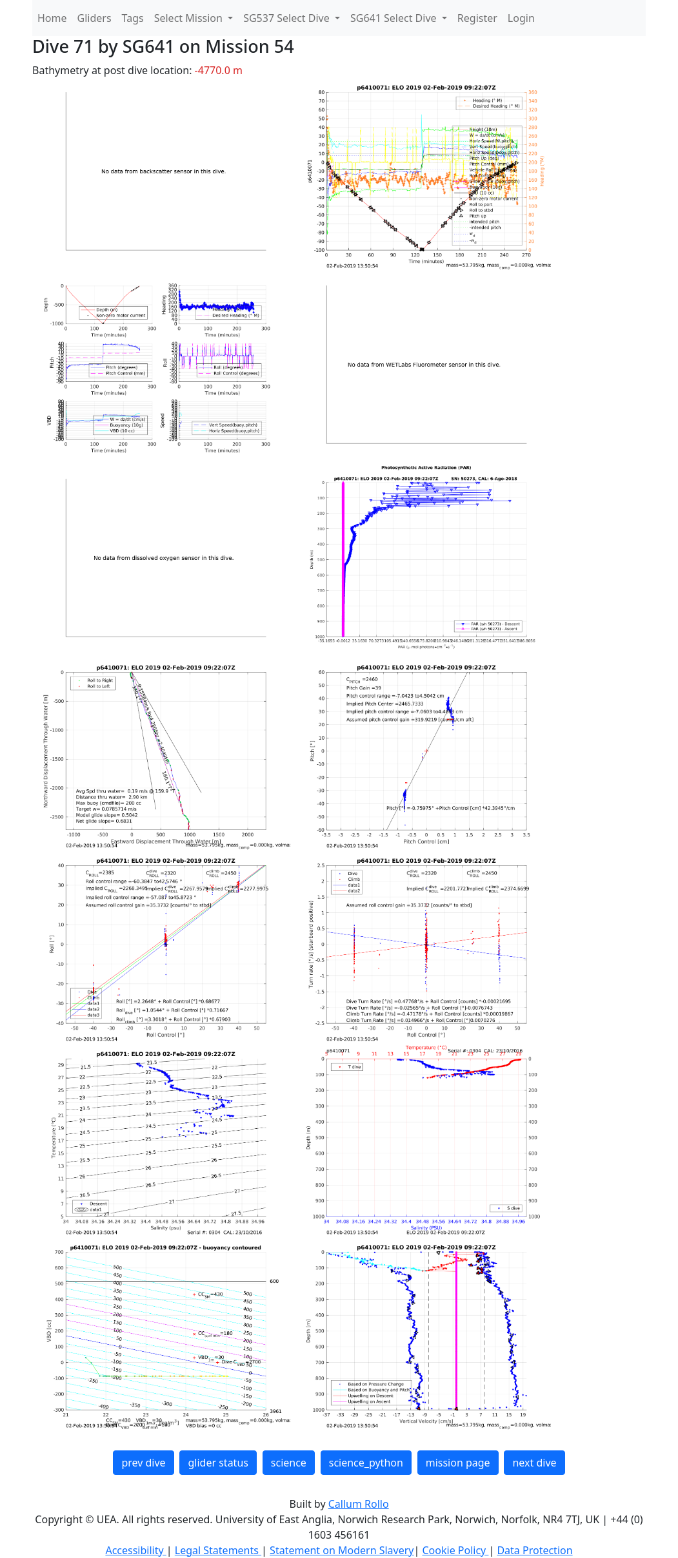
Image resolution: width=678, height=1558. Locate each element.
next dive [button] (534, 1463)
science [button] (288, 1463)
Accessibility (135, 1550)
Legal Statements (218, 1550)
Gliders (94, 18)
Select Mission (189, 18)
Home (52, 18)
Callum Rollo (358, 1504)
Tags (133, 18)
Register (477, 18)
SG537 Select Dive (287, 18)
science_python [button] (366, 1463)
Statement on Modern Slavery (342, 1550)
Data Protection (534, 1550)
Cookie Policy (455, 1550)
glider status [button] (218, 1463)
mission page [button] (458, 1463)
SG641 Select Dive (394, 18)
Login (521, 18)
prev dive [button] (143, 1463)
